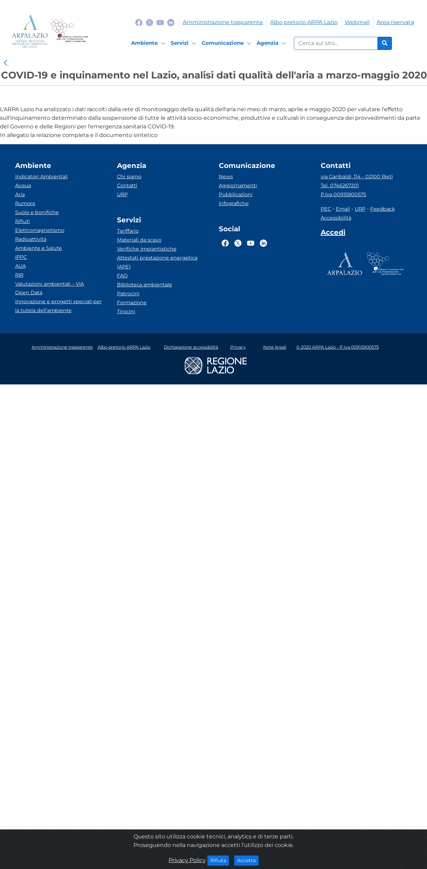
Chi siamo (129, 176)
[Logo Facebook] (138, 22)
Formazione (132, 302)
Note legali (274, 347)
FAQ (122, 276)
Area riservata (395, 22)
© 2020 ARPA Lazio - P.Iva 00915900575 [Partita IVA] (337, 347)
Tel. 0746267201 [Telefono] (340, 185)
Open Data (28, 292)
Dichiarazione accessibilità (191, 347)
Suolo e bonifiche (37, 212)
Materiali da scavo (139, 240)
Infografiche (234, 203)
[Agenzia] (272, 43)
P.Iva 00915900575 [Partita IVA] (343, 194)
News (226, 176)
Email (343, 209)
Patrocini (128, 293)
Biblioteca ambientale (144, 285)
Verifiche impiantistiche (147, 249)
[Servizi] (184, 43)
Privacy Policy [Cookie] (187, 860)
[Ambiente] (149, 43)
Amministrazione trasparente (223, 22)
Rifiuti (22, 221)
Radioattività (30, 239)
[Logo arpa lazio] (30, 31)
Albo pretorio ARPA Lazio (304, 22)
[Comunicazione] (227, 43)
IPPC (21, 257)
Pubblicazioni (236, 194)
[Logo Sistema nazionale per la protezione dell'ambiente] (69, 31)
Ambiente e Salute (38, 248)
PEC (326, 209)
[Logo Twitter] (149, 22)
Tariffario (128, 231)
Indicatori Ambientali (41, 176)
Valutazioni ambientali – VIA (49, 284)
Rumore (25, 203)
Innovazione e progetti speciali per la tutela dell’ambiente (58, 306)
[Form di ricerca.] (336, 43)
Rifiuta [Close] (219, 860)
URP (122, 194)
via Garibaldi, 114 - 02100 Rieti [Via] (357, 176)
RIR (19, 275)
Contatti (127, 185)
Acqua (23, 185)
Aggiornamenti (238, 185)
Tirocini (126, 311)
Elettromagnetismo (39, 230)
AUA (20, 266)
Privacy (238, 347)
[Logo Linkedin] (170, 22)
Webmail (357, 22)
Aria (20, 194)
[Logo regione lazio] (216, 365)
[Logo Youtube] (160, 22)
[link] (5, 62)
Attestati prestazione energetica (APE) (157, 262)
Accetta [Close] (248, 860)
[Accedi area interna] (333, 233)
